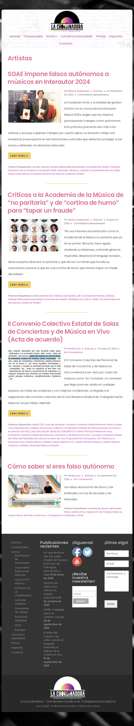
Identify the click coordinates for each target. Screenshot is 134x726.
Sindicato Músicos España (44, 445)
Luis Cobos (85, 299)
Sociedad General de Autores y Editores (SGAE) (57, 173)
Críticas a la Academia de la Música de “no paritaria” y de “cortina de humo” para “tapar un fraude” (65, 202)
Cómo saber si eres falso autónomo (61, 466)
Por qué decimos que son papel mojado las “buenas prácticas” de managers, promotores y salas (56, 563)
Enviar (110, 604)
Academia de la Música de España (56, 295)
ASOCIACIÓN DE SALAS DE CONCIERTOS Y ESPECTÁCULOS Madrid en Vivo (71, 431)
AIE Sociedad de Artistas (91, 295)
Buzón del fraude (111, 508)
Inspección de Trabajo (99, 512)
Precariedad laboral (101, 170)
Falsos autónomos (74, 512)
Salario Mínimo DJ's (64, 442)
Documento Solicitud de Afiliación (22, 571)
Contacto (65, 44)
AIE (38, 167)
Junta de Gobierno (20, 601)
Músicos (117, 512)
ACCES (40, 424)
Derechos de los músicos (22, 170)
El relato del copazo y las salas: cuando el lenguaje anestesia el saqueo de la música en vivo (53, 643)
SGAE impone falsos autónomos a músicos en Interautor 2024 (58, 78)
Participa (20, 630)
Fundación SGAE (47, 170)
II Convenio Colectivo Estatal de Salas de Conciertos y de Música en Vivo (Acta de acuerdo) (63, 331)
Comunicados (33, 36)
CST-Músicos (104, 438)
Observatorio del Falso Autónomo (27, 515)
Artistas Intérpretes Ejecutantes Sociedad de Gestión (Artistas (85, 167)
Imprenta (115, 36)
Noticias (15, 36)
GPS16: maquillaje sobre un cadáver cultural (54, 613)
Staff (18, 625)
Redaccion (74, 348)
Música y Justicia (79, 170)
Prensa (101, 36)
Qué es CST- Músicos (23, 581)
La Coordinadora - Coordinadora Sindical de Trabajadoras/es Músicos (68, 701)
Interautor (63, 170)
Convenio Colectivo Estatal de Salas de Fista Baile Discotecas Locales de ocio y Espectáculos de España (65, 436)
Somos (51, 36)
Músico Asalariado (79, 91)
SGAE (117, 170)
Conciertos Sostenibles (76, 36)
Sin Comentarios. (73, 352)
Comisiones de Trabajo (22, 610)
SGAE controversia (18, 173)
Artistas (45, 167)
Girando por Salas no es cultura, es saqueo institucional (51, 590)
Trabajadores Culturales (61, 515)
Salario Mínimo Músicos (89, 442)
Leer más (19, 156)
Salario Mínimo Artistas (38, 442)
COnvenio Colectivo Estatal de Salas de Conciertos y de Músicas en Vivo (49, 435)
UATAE (80, 515)
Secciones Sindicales (21, 618)
